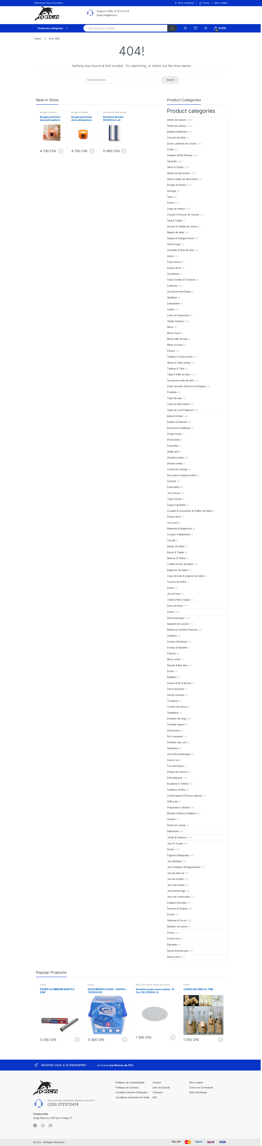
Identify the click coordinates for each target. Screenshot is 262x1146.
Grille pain (172, 801)
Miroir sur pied (175, 344)
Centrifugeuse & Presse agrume (184, 795)
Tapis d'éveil (174, 499)
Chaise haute (174, 433)
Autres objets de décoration (182, 179)
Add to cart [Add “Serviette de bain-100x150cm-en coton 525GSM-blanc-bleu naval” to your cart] (123, 151)
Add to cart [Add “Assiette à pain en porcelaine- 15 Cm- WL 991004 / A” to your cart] (173, 1037)
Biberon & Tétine (176, 558)
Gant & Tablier (174, 220)
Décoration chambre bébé (181, 475)
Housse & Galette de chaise (182, 226)
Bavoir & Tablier (175, 552)
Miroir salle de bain (177, 338)
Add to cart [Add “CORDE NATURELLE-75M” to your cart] (220, 1040)
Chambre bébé (175, 457)
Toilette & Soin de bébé (180, 564)
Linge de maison (176, 208)
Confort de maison (177, 706)
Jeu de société (175, 878)
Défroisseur (173, 730)
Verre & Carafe (175, 167)
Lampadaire (173, 303)
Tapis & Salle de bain (178, 374)
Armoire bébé (174, 463)
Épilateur (172, 677)
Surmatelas (173, 273)
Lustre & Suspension (178, 315)
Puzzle (171, 914)
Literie (170, 256)
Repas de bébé (175, 546)
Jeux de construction (178, 896)
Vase (170, 196)
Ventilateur (173, 712)
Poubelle (172, 392)
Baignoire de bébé (177, 570)
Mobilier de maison (177, 926)
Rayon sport (173, 956)
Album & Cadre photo (178, 362)
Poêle (170, 149)
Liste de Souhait (161, 1087)
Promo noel (173, 938)
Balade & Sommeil (177, 422)
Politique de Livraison (127, 1087)
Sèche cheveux (175, 695)
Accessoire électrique (179, 291)
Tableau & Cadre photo (180, 356)
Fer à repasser (175, 736)
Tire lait (171, 540)
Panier (204, 3)
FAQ (155, 1097)
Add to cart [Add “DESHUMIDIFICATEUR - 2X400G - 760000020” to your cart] (125, 1040)
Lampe (170, 309)
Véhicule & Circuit (176, 920)
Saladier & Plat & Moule (179, 155)
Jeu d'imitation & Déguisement (183, 867)
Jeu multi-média (175, 885)
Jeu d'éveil (173, 493)
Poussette (172, 445)
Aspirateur (172, 748)
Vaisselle (172, 161)
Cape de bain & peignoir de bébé (185, 576)
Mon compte (221, 3)
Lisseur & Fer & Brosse (179, 683)
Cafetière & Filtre (176, 789)
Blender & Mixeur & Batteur (181, 813)
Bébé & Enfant (175, 416)
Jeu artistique (174, 861)
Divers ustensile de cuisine (181, 143)
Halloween (173, 831)
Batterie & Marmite (177, 131)
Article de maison (176, 119)
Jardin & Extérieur (176, 837)
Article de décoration (178, 173)
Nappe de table (175, 232)
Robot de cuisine (176, 825)
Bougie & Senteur (48, 112)
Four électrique (175, 766)
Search (170, 79)
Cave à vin (173, 760)
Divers (170, 202)
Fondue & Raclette (177, 647)
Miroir (170, 327)
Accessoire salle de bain (180, 380)
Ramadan (172, 944)
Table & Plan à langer (178, 599)
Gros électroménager (178, 754)
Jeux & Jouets (175, 843)
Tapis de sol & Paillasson (180, 410)
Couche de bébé (176, 581)
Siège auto (173, 451)
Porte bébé (173, 439)
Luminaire (172, 285)
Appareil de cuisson (178, 623)
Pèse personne (175, 688)
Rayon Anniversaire (177, 950)
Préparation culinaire (178, 807)
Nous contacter (184, 3)
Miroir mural (173, 333)
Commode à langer (177, 469)
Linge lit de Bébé (176, 505)
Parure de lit (173, 267)
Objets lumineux (175, 321)
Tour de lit (172, 522)
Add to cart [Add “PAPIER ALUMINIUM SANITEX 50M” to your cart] (77, 1040)
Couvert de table (176, 137)
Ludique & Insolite (176, 902)
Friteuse (171, 653)
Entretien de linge (176, 718)
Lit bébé (171, 481)
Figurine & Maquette (178, 855)
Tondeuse (172, 700)
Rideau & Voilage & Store (180, 238)
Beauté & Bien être (177, 665)
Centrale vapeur (176, 724)
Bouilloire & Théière (178, 783)
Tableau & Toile (175, 368)
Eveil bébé (173, 487)
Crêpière (172, 635)
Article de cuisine (176, 125)
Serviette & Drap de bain (114, 112)
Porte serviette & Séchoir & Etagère (186, 386)
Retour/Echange (198, 1092)
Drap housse (174, 261)
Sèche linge (173, 244)
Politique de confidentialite (130, 1082)
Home (38, 38)
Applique (172, 297)
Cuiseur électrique (177, 641)
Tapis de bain (174, 398)
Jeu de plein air (175, 873)
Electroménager (175, 618)
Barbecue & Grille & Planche (182, 629)
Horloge (171, 190)
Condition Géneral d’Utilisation (132, 1092)
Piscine (171, 350)
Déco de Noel (174, 605)
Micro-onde (173, 659)
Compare (158, 1092)
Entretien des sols (176, 742)
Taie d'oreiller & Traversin (181, 279)
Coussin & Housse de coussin (183, 214)
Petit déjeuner (174, 777)
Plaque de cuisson (177, 771)
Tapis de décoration (178, 404)
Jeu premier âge (176, 890)
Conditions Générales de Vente (133, 1097)
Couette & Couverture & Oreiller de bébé (189, 510)
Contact (157, 1082)
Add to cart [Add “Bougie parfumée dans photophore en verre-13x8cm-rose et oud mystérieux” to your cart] (60, 151)
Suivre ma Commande (201, 1087)
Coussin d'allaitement (178, 534)
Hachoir (171, 819)
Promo (170, 932)
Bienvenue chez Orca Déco (49, 3)
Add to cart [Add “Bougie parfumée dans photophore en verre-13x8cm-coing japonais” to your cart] (92, 151)
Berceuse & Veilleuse (178, 428)
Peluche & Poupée (177, 908)
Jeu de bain (173, 593)
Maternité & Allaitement (179, 528)
